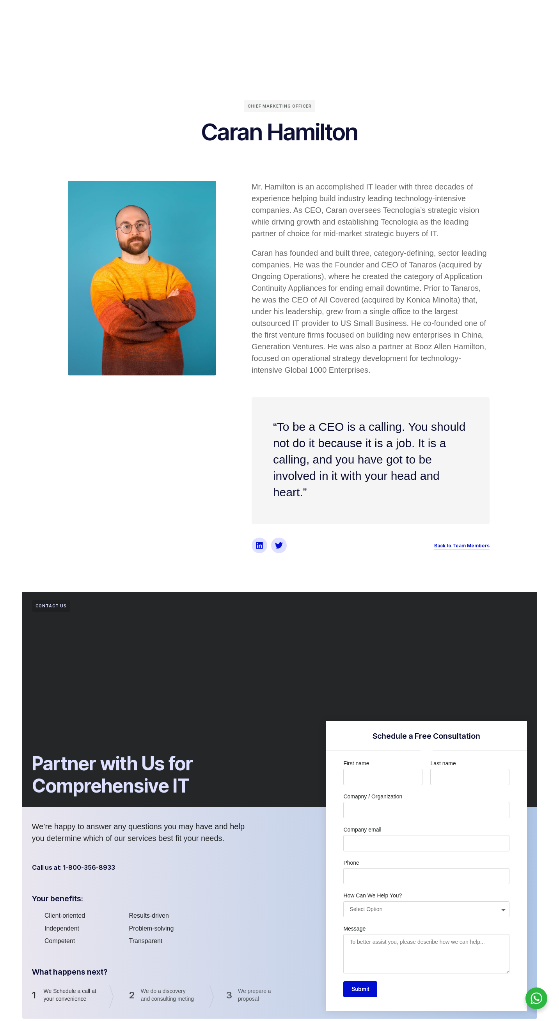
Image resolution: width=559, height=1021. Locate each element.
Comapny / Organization (372, 796)
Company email (362, 829)
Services (194, 15)
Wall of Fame (299, 15)
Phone (351, 863)
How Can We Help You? (372, 895)
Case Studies (347, 15)
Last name (443, 763)
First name (356, 763)
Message (354, 928)
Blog (383, 15)
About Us (159, 15)
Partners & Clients (244, 15)
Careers (413, 15)
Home (126, 15)
